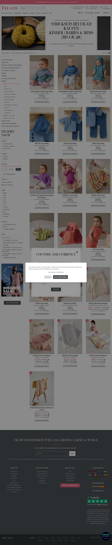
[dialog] (56, 272)
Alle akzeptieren (60, 277)
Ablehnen (48, 277)
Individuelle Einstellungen (56, 272)
